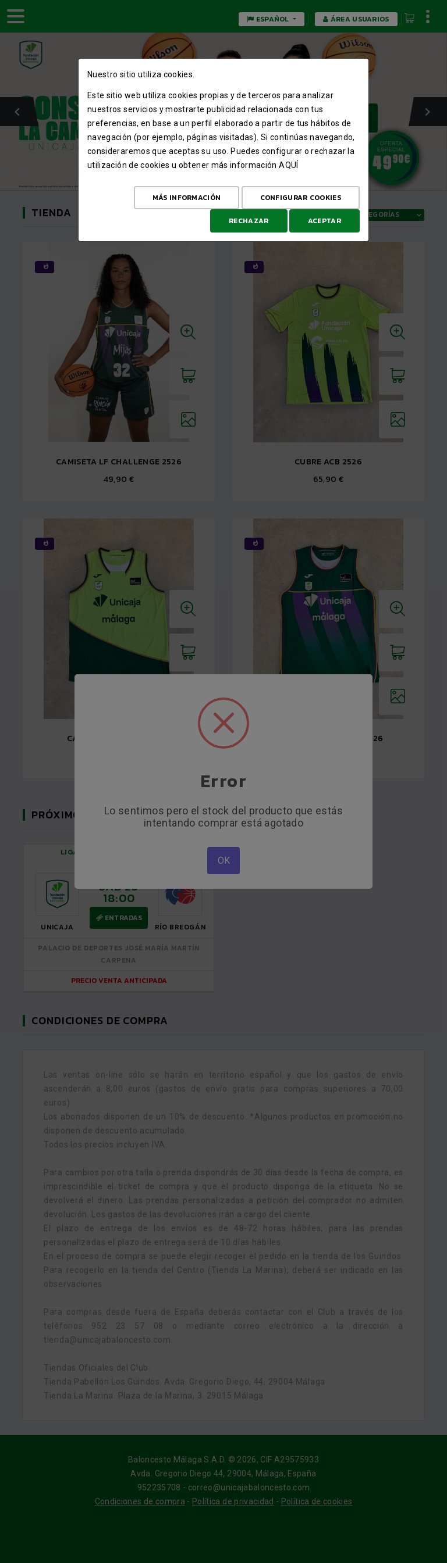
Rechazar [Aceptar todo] (248, 221)
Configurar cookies (300, 197)
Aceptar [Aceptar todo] (324, 221)
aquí (288, 165)
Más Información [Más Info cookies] (186, 197)
